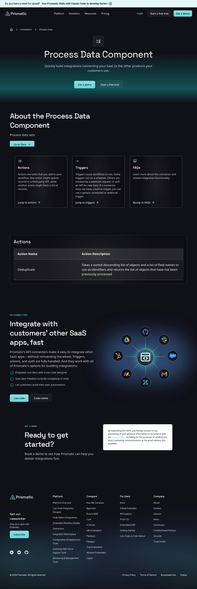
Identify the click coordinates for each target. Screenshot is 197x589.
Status (183, 575)
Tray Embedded (94, 547)
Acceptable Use (168, 575)
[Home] (11, 29)
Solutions (74, 13)
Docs (122, 503)
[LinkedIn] (12, 552)
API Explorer (126, 514)
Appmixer (91, 508)
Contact (157, 508)
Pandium (90, 536)
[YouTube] (19, 552)
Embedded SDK (127, 525)
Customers (159, 525)
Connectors (26, 29)
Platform (59, 13)
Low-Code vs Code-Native (132, 536)
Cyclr (88, 519)
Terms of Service (148, 575)
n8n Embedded (93, 530)
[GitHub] (26, 552)
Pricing (105, 13)
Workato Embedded (96, 552)
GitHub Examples (128, 508)
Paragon (90, 541)
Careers (157, 514)
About (157, 503)
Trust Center (160, 541)
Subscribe (19, 534)
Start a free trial (159, 13)
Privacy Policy (129, 575)
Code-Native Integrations (65, 517)
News (156, 519)
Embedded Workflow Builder (66, 523)
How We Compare (95, 503)
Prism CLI (124, 519)
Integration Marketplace (64, 534)
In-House (90, 525)
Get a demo (183, 13)
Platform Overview (62, 503)
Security (158, 536)
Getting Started (127, 530)
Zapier (89, 558)
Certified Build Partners (165, 530)
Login (140, 13)
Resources (90, 13)
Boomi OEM (92, 514)
